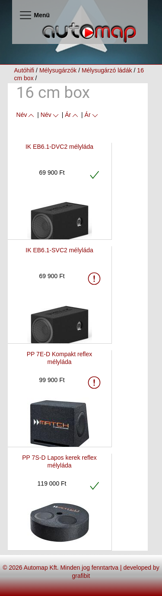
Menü (34, 15)
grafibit (81, 575)
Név (26, 114)
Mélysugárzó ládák (107, 70)
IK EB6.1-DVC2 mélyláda (59, 146)
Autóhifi (24, 70)
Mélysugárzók (57, 70)
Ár (72, 114)
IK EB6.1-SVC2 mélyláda (59, 250)
